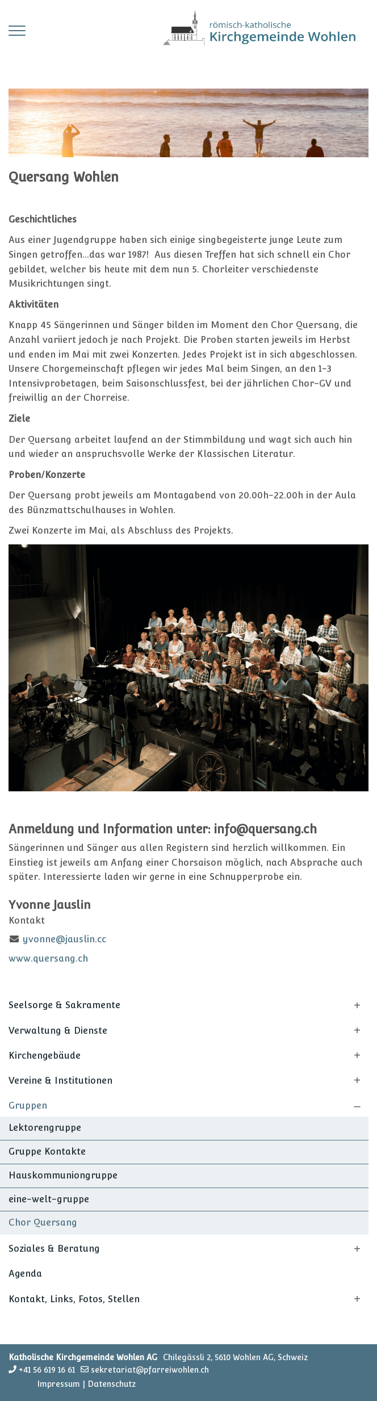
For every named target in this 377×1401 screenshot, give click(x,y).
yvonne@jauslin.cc (64, 939)
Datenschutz (111, 1384)
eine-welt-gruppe (49, 1199)
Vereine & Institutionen (60, 1080)
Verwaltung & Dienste (58, 1030)
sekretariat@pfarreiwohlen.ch (150, 1369)
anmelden (22, 1385)
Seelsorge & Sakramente (64, 1005)
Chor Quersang (43, 1222)
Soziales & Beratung (54, 1248)
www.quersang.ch (48, 958)
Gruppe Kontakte (47, 1151)
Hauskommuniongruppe (63, 1175)
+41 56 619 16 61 (47, 1369)
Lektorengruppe (45, 1127)
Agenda (25, 1273)
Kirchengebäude (45, 1055)
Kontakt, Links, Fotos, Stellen (74, 1299)
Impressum (58, 1384)
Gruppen (28, 1105)
